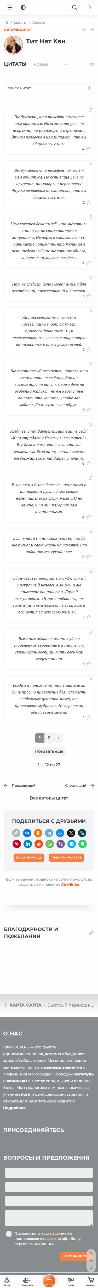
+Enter (70, 884)
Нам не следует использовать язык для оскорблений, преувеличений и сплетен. (49, 287)
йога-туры (84, 1074)
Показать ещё (49, 751)
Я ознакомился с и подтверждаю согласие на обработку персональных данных (47, 1238)
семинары (17, 1081)
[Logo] (49, 7)
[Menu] (10, 7)
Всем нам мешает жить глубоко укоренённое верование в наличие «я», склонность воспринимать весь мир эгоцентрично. (49, 649)
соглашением (57, 1233)
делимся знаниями (63, 1067)
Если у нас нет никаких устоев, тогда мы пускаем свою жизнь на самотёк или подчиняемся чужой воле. (49, 544)
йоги (25, 1094)
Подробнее (14, 1108)
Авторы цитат (18, 30)
